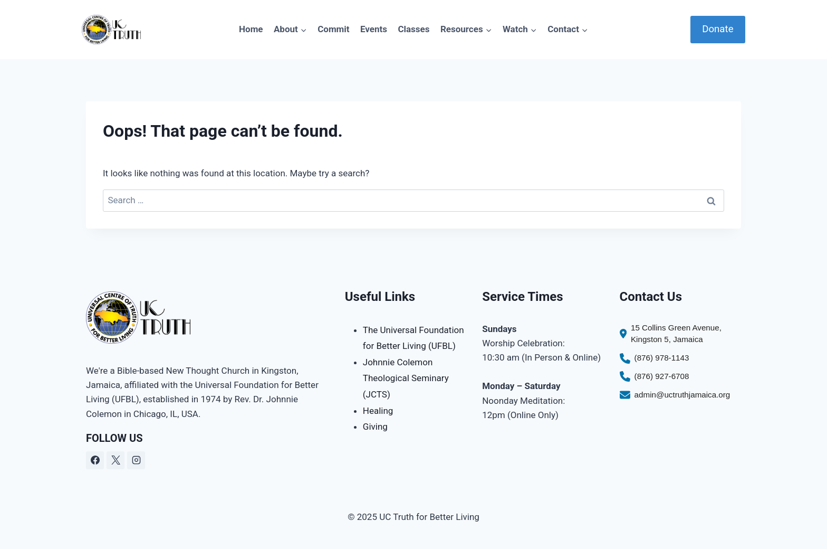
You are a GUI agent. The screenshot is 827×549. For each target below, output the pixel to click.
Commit (333, 29)
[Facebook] (95, 460)
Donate (717, 29)
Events (373, 29)
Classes (413, 29)
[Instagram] (136, 460)
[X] (115, 460)
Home (251, 29)
